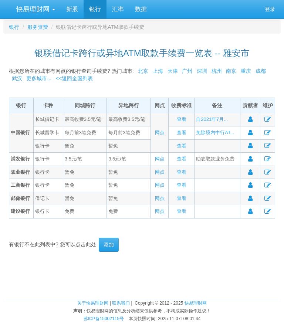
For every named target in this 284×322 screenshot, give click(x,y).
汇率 (118, 9)
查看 (181, 119)
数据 (141, 9)
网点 (160, 132)
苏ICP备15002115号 (104, 318)
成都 (261, 71)
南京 (231, 71)
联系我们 (121, 303)
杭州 (217, 71)
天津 (173, 71)
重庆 (246, 71)
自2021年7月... (212, 119)
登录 (270, 9)
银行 (95, 9)
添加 (109, 245)
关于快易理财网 (92, 303)
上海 (158, 71)
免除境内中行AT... (215, 132)
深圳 (202, 71)
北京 (143, 71)
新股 (72, 9)
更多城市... (37, 78)
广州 (187, 71)
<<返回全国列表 (74, 78)
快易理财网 (34, 9)
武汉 (17, 78)
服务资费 (37, 27)
